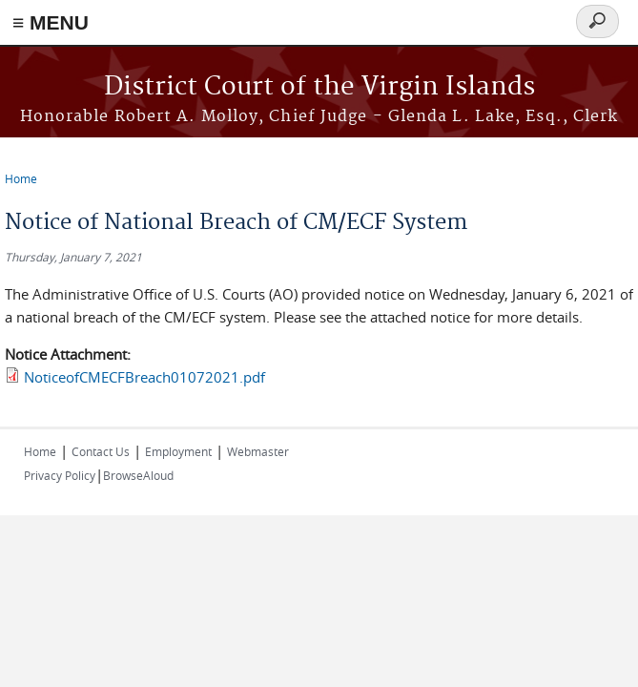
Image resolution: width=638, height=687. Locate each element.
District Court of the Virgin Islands (319, 87)
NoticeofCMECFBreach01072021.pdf (144, 376)
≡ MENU (50, 22)
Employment (178, 451)
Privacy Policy (59, 475)
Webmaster (258, 451)
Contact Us (101, 451)
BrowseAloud (138, 475)
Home (21, 178)
